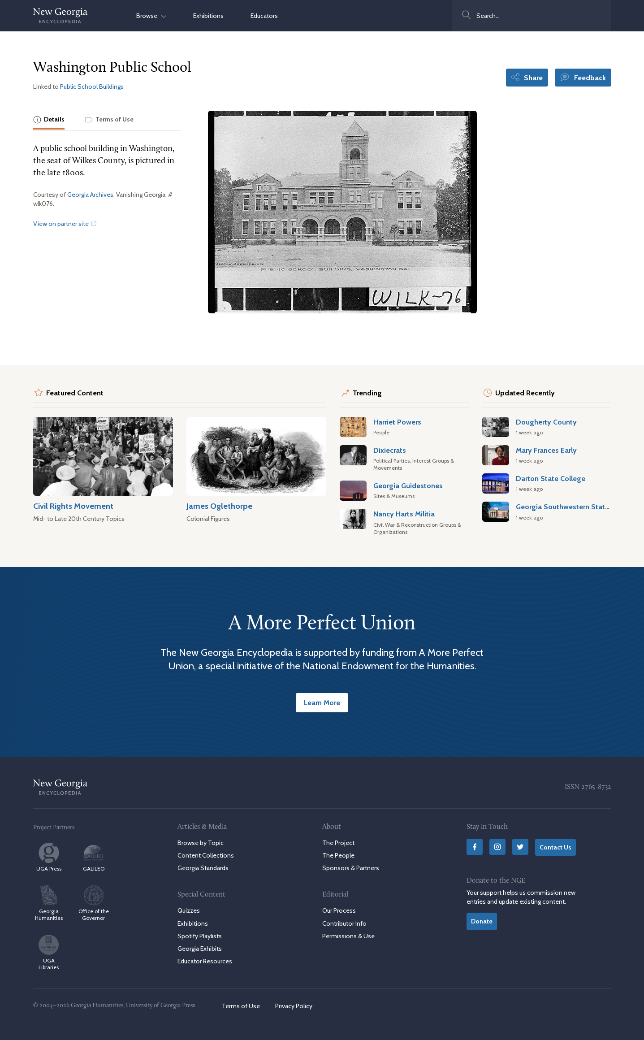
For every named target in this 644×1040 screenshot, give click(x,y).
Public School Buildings (92, 86)
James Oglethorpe (219, 506)
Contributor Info (344, 923)
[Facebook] (475, 847)
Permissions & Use (348, 936)
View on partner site (64, 224)
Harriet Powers (397, 421)
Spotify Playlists (199, 936)
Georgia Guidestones (408, 485)
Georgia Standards (203, 868)
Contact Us (555, 847)
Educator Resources (204, 961)
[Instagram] (497, 847)
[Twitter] (520, 847)
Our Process (339, 910)
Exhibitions (208, 16)
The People (338, 855)
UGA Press (48, 857)
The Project (338, 843)
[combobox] (531, 15)
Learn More (322, 702)
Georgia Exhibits (199, 949)
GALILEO (93, 857)
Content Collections (205, 855)
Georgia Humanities (49, 903)
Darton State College (550, 478)
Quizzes (188, 910)
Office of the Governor (93, 903)
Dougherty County (546, 421)
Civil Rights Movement (73, 506)
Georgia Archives (90, 195)
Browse (151, 16)
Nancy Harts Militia (404, 513)
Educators (264, 16)
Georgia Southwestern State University (580, 506)
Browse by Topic (200, 843)
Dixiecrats (389, 450)
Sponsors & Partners (350, 868)
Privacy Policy (293, 1006)
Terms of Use (241, 1006)
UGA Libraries (49, 953)
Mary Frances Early (546, 450)
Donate (482, 921)
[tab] (49, 120)
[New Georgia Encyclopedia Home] (60, 15)
